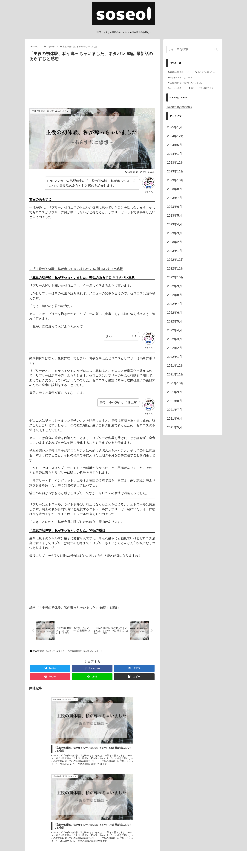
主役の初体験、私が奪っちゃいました (47, 651)
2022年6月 (174, 312)
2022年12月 (175, 259)
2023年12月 (175, 162)
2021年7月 (174, 409)
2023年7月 (174, 198)
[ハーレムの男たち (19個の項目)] (177, 88)
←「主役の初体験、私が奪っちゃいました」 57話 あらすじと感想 (76, 269)
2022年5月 (174, 321)
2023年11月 (175, 171)
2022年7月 (174, 303)
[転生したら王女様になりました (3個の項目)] (203, 88)
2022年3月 (174, 339)
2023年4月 (174, 224)
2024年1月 (174, 153)
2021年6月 (174, 418)
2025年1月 (174, 127)
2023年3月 (174, 233)
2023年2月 (174, 242)
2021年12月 (175, 365)
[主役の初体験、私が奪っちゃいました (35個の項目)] (193, 83)
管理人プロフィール (104, 841)
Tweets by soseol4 (179, 107)
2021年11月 (175, 374)
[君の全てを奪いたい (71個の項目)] (206, 72)
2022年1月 (174, 356)
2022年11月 (175, 268)
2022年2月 (174, 348)
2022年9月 (174, 286)
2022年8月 (174, 295)
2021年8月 (174, 401)
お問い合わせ (149, 841)
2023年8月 (174, 189)
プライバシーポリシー (128, 841)
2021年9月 (174, 392)
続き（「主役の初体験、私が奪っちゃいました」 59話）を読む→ (75, 607)
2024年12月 (175, 136)
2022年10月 (175, 277)
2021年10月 (175, 383)
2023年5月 (174, 215)
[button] (216, 49)
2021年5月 (174, 427)
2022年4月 (174, 330)
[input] (192, 49)
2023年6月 (174, 206)
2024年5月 (174, 145)
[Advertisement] (92, 86)
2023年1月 (174, 251)
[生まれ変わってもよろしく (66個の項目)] (193, 77)
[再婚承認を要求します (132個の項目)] (180, 72)
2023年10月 (175, 180)
